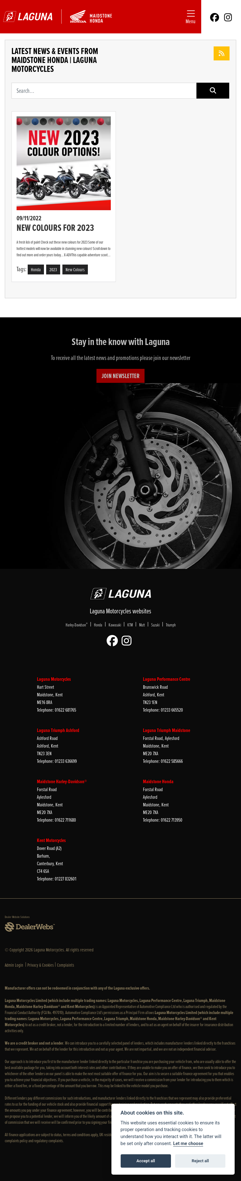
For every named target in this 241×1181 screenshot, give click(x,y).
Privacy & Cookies (40, 965)
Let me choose (188, 1143)
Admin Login (14, 965)
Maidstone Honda (158, 781)
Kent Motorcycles (51, 840)
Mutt (142, 625)
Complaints (65, 965)
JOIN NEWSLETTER (120, 375)
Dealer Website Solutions (17, 917)
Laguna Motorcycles (54, 679)
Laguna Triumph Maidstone (166, 730)
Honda (98, 625)
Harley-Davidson (77, 624)
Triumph (171, 625)
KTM (130, 625)
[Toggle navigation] (190, 17)
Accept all (146, 1160)
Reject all (200, 1160)
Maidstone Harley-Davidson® (62, 781)
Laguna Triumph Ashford (58, 730)
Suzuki (155, 625)
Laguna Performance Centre (166, 679)
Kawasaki (115, 625)
